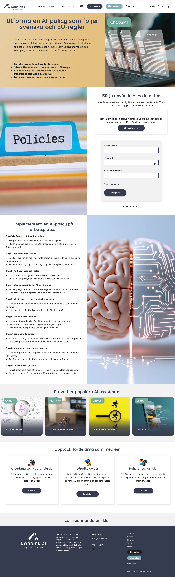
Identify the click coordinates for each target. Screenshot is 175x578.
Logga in (151, 6)
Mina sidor (131, 564)
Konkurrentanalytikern (105, 429)
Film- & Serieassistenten (62, 429)
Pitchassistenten (14, 429)
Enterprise (134, 559)
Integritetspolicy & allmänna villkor (140, 572)
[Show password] (155, 164)
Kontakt (130, 547)
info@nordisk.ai (99, 539)
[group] (22, 416)
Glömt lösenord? (131, 206)
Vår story (131, 544)
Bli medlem (134, 553)
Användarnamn (111, 145)
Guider (130, 537)
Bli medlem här (131, 127)
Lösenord (108, 158)
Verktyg (130, 534)
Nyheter (130, 540)
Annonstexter (144, 429)
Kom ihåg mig (111, 184)
